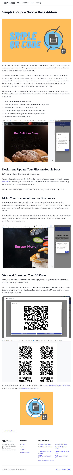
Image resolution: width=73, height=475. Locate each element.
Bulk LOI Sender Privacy (45, 447)
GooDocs (5, 182)
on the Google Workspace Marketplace (57, 385)
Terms (22, 447)
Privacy (22, 444)
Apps (32, 3)
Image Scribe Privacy (61, 444)
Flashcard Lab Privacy (44, 444)
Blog (18, 3)
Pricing (38, 3)
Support (22, 449)
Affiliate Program (25, 452)
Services (25, 3)
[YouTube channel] (69, 469)
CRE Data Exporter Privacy (46, 460)
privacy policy (26, 388)
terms (36, 388)
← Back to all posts (9, 431)
